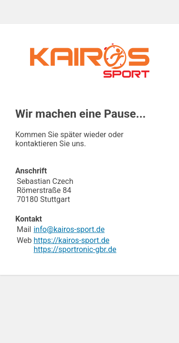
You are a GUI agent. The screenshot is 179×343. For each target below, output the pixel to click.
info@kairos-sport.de (69, 229)
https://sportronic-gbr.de (74, 249)
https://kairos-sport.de (71, 240)
